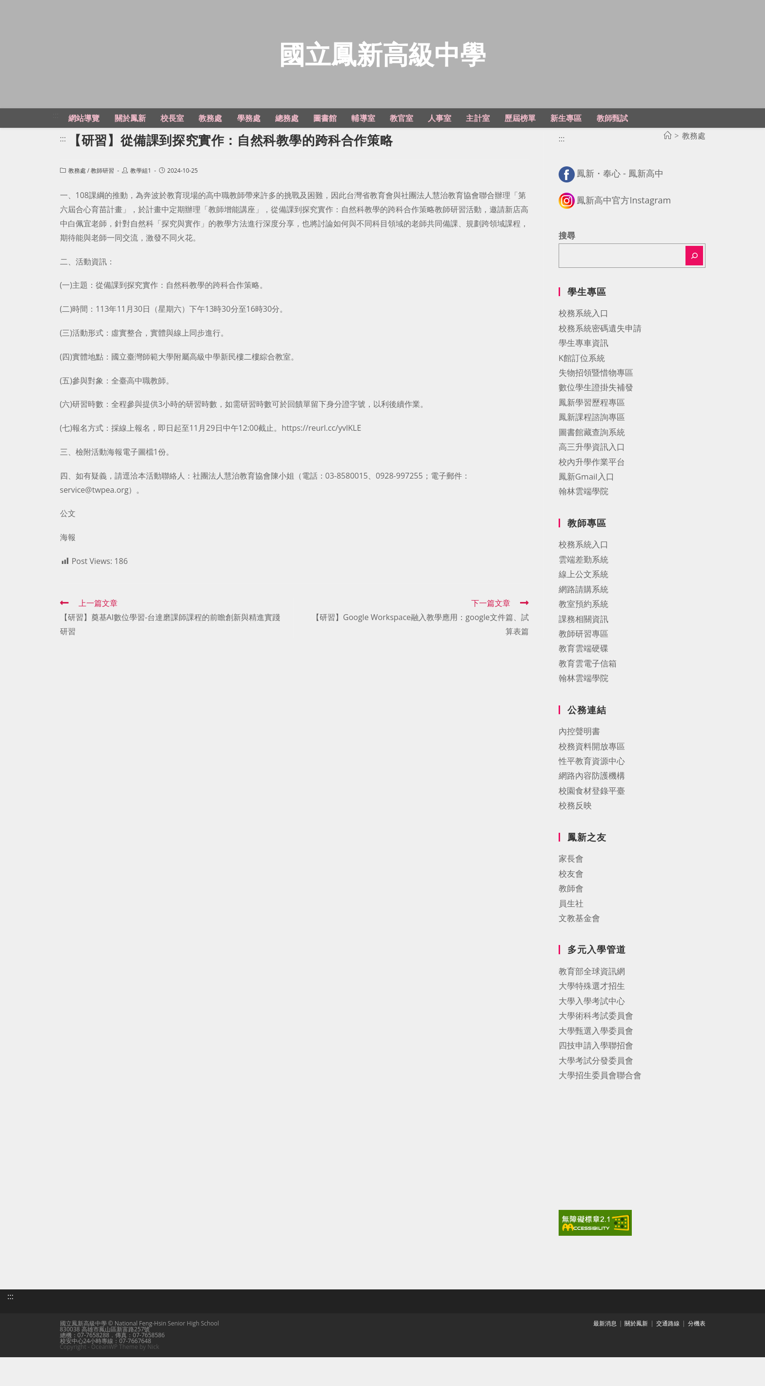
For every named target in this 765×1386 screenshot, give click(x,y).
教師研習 (102, 205)
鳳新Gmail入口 (586, 510)
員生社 (571, 937)
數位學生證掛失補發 (596, 421)
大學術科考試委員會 (596, 1049)
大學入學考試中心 (592, 1035)
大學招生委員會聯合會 (600, 1109)
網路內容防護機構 (592, 809)
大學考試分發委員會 (596, 1094)
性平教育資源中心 (592, 795)
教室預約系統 (583, 637)
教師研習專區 (583, 667)
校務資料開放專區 (592, 780)
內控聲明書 (579, 765)
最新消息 (605, 1352)
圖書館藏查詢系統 (592, 466)
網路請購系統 (583, 623)
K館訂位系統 (582, 391)
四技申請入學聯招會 (596, 1079)
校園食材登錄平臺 (592, 824)
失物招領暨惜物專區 (596, 406)
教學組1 (140, 205)
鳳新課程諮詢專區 (592, 451)
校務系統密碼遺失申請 (600, 362)
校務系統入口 (583, 347)
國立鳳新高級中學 (382, 71)
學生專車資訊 (583, 376)
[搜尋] (694, 290)
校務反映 (575, 839)
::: (56, 149)
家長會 (571, 892)
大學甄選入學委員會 (596, 1064)
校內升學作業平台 (592, 495)
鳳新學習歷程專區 (592, 436)
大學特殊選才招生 (592, 1019)
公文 (68, 547)
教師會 (571, 922)
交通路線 (668, 1352)
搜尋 (567, 269)
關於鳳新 (636, 1352)
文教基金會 (579, 952)
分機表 (696, 1352)
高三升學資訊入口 (592, 480)
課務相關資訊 (583, 652)
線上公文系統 (583, 608)
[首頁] (667, 169)
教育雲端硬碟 (583, 682)
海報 (68, 571)
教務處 (77, 205)
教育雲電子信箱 (588, 697)
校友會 (571, 907)
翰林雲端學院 (583, 525)
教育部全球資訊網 (592, 1005)
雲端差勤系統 (583, 593)
